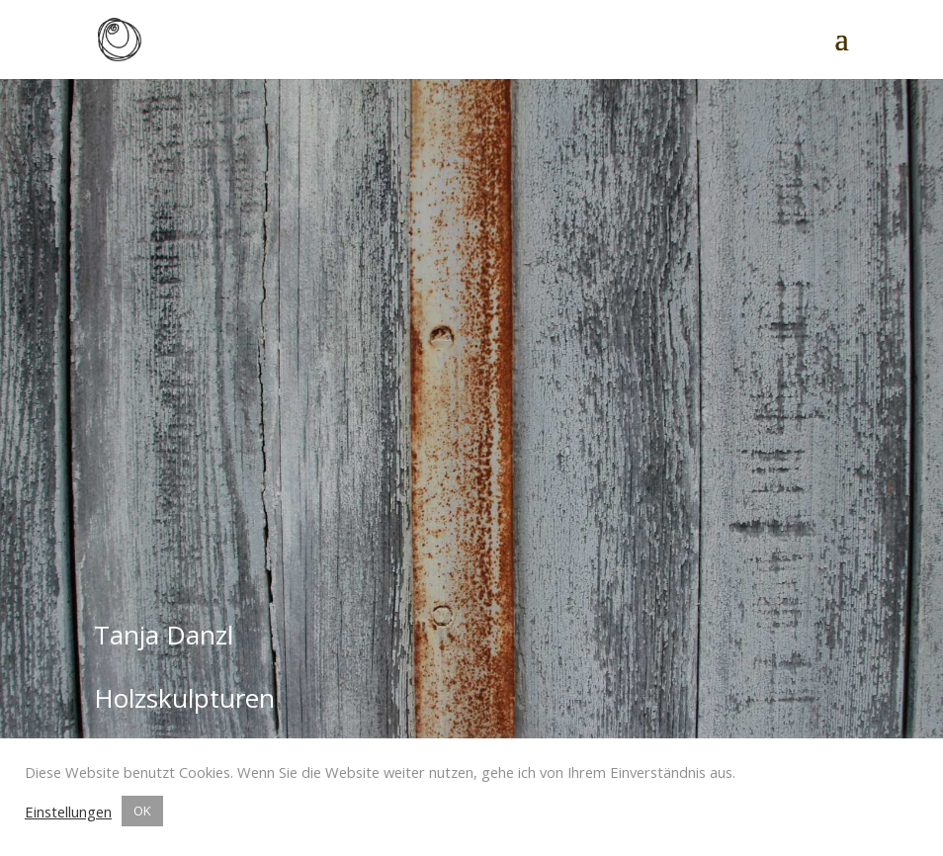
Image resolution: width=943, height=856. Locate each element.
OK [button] (142, 810)
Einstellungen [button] (68, 811)
